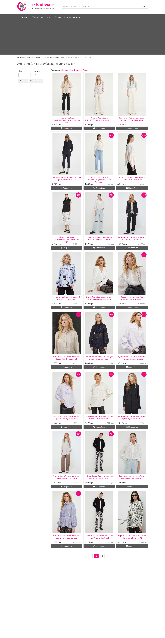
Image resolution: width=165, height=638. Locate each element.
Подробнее (66, 128)
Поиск (143, 6)
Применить (23, 81)
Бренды (58, 17)
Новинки (77, 70)
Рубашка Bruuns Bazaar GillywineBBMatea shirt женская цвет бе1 (66, 120)
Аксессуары (46, 17)
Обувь (35, 17)
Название (64, 70)
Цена (71, 70)
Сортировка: (55, 70)
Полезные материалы (72, 17)
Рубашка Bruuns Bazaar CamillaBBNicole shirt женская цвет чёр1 (66, 239)
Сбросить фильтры (36, 81)
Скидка (85, 70)
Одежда (24, 17)
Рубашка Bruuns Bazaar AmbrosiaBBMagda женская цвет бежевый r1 (99, 179)
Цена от (21, 71)
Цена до (37, 71)
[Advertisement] (82, 37)
